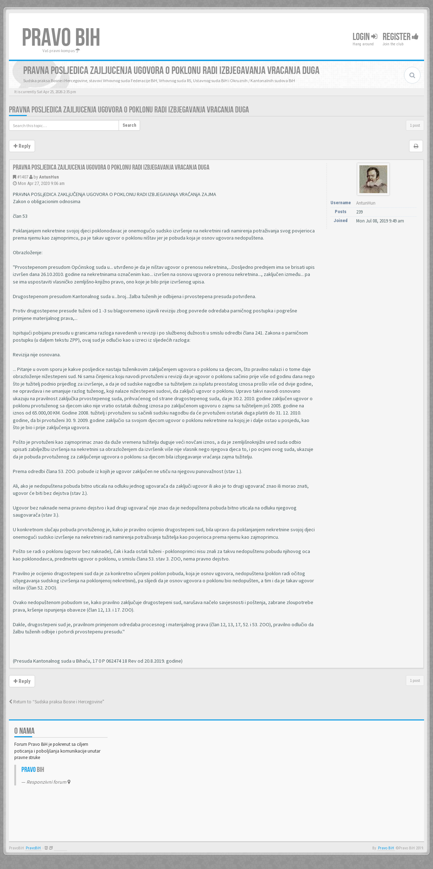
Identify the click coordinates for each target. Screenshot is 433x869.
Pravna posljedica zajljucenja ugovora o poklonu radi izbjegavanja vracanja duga (129, 110)
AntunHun (49, 177)
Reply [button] (22, 146)
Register (401, 37)
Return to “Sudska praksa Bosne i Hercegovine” (56, 702)
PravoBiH (33, 848)
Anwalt (60, 848)
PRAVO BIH (61, 38)
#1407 (22, 177)
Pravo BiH (386, 848)
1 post (415, 125)
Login (365, 37)
